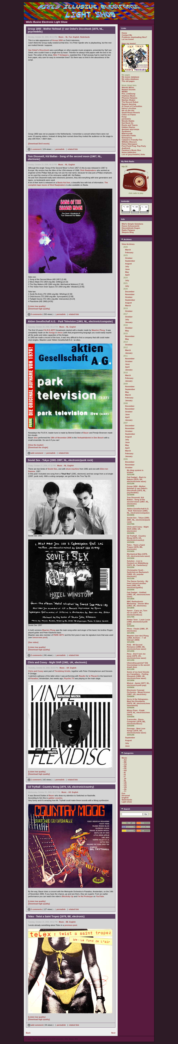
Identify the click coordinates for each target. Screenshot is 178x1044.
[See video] (33, 642)
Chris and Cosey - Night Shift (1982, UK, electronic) (138, 529)
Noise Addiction (129, 152)
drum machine (72, 469)
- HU (125, 770)
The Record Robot (130, 102)
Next (113, 1033)
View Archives (128, 244)
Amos (60, 333)
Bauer (86, 433)
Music (61, 37)
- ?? (124, 791)
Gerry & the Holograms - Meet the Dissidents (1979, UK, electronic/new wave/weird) (138, 702)
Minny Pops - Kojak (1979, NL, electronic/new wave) (138, 712)
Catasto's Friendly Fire (132, 140)
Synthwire (126, 131)
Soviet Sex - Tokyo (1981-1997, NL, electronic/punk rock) (138, 520)
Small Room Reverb (131, 113)
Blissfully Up (67, 896)
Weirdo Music (128, 87)
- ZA (124, 789)
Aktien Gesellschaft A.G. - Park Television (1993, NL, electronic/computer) (138, 511)
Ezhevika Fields (129, 136)
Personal (126, 795)
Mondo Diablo (128, 121)
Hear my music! (129, 43)
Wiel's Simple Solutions (132, 224)
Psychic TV (69, 678)
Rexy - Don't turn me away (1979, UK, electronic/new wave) (136, 656)
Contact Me (127, 35)
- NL (66, 37)
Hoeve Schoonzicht (130, 226)
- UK (67, 668)
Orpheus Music (128, 96)
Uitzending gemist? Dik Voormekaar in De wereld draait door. (138, 665)
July (127, 266)
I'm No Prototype (85, 896)
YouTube (100, 896)
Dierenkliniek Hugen (131, 228)
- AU (125, 760)
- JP (124, 779)
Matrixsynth (127, 133)
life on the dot (128, 110)
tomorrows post (39, 637)
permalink (59, 149)
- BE (66, 922)
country (58, 798)
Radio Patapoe (128, 230)
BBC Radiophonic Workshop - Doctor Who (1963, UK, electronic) (138, 603)
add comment (36, 453)
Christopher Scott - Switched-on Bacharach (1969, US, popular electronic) (138, 573)
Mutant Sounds (128, 89)
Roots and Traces (130, 125)
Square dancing (129, 104)
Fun (70, 37)
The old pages (128, 81)
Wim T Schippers (61, 55)
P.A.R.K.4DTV (49, 330)
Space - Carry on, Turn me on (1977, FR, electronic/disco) (137, 613)
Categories (127, 753)
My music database (130, 77)
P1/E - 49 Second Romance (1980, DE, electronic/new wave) (136, 647)
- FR (124, 768)
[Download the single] (38, 447)
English (76, 37)
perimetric (126, 119)
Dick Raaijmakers (88, 170)
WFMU (125, 92)
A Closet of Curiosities (132, 106)
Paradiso (34, 678)
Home (124, 33)
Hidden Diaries (128, 127)
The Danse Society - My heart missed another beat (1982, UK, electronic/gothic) (137, 584)
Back (28, 1033)
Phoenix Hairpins (129, 98)
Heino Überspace (129, 144)
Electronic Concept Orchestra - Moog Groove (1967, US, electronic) (138, 692)
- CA (125, 764)
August (128, 264)
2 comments (35, 655)
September (130, 261)
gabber (51, 798)
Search (125, 809)
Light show (127, 802)
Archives (126, 239)
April (127, 275)
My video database (130, 79)
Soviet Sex (52, 469)
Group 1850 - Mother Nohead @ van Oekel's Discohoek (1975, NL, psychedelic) (137, 489)
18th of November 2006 (61, 438)
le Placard (93, 676)
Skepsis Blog (128, 232)
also (36, 438)
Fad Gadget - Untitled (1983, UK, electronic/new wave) (138, 594)
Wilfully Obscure (129, 142)
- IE (124, 772)
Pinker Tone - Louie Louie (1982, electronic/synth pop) (138, 622)
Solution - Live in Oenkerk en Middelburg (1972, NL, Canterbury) (137, 563)
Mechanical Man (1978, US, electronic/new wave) (138, 555)
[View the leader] (35, 445)
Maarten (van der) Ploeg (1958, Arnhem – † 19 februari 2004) (138, 638)
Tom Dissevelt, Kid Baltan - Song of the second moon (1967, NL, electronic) (138, 500)
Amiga (52, 333)
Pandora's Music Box (131, 150)
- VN (125, 787)
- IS (124, 775)
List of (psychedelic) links (133, 154)
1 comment (34, 149)
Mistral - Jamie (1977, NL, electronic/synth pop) (138, 684)
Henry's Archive (129, 108)
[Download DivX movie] (38, 144)
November (130, 294)
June (127, 269)
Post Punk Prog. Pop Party (134, 146)
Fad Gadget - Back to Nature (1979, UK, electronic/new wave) (136, 479)
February (129, 252)
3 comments (35, 314)
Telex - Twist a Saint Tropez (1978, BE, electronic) (136, 547)
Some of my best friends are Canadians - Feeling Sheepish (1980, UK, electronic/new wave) (138, 675)
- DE (125, 766)
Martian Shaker (128, 100)
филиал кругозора (130, 129)
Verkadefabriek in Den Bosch (90, 438)
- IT (124, 777)
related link (73, 149)
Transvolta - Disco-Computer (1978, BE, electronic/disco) (136, 721)
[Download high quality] (39, 309)
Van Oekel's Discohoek (38, 50)
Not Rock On (127, 123)
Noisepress (127, 138)
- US (69, 792)
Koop (124, 117)
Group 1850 (57, 40)
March (128, 250)
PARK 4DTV (58, 635)
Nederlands (85, 37)
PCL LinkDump (128, 94)
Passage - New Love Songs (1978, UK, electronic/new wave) (136, 730)
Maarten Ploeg (98, 330)
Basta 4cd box (63, 182)
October (128, 258)
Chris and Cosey (35, 671)
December (129, 292)
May (127, 272)
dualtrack (126, 148)
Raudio (82, 676)
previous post (70, 925)
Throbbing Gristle (62, 671)
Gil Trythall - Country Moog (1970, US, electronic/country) (136, 538)
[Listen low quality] (37, 306)
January (128, 322)
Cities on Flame (129, 115)
